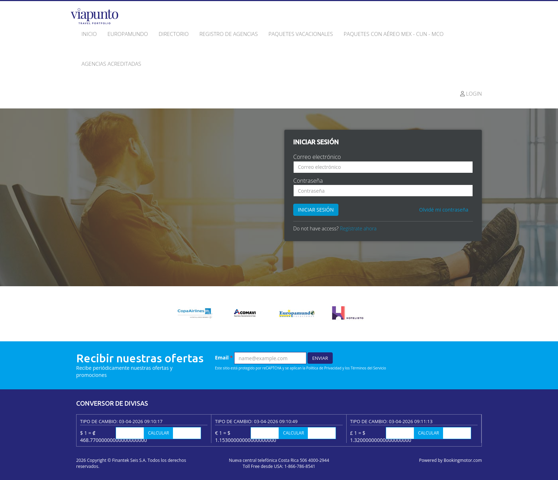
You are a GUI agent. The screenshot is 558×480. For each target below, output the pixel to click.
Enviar (320, 358)
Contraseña (308, 181)
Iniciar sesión (316, 209)
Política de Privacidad (324, 368)
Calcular (158, 433)
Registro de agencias (228, 33)
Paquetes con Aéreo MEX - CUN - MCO (393, 33)
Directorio (174, 33)
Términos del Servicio (368, 368)
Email (224, 357)
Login (471, 93)
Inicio (89, 33)
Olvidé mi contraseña (443, 209)
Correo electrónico (317, 157)
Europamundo (127, 33)
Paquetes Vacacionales (300, 33)
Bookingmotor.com (463, 460)
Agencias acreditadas (111, 63)
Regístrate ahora (358, 228)
